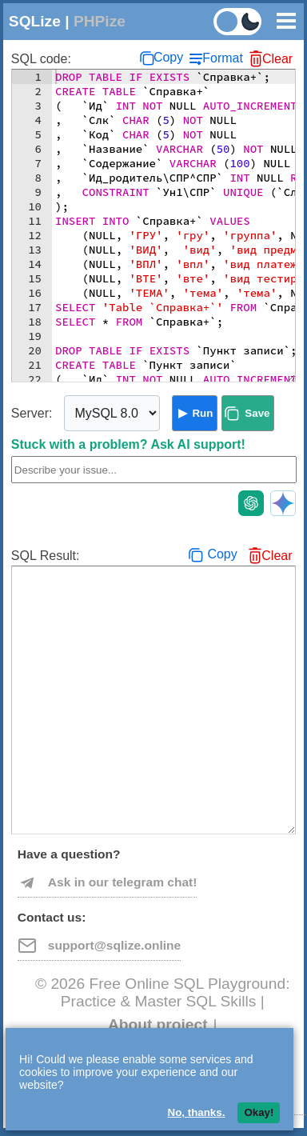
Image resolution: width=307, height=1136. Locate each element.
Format (222, 58)
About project (158, 1024)
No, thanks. (196, 1112)
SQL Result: (45, 555)
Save (257, 413)
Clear (277, 59)
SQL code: (41, 59)
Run (202, 413)
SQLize (35, 21)
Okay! (258, 1112)
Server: (32, 413)
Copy (168, 57)
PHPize (100, 21)
